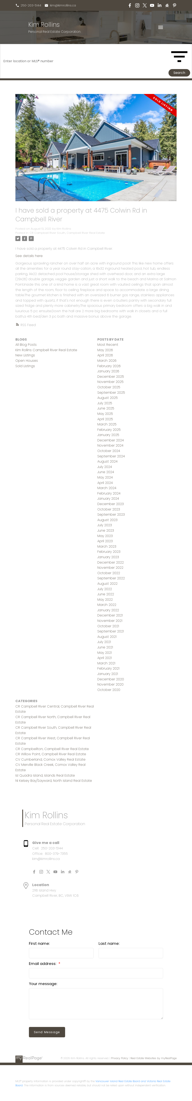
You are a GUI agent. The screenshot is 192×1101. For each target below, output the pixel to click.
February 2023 (108, 551)
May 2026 (105, 350)
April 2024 (105, 482)
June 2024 (105, 472)
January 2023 (108, 557)
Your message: (43, 983)
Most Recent (107, 344)
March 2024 (106, 488)
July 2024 (104, 466)
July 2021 (104, 641)
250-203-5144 (31, 5)
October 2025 (108, 387)
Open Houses (26, 360)
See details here (29, 255)
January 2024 (108, 498)
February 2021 (108, 668)
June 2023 (105, 530)
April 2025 (105, 419)
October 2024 (108, 450)
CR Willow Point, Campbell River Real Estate (50, 754)
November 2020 (110, 684)
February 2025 (109, 429)
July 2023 (104, 525)
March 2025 (106, 424)
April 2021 (104, 657)
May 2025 (105, 413)
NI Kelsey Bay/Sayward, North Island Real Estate (53, 780)
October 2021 (108, 626)
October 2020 (108, 689)
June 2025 (105, 408)
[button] (28, 5)
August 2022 (107, 583)
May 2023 (105, 535)
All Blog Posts (26, 344)
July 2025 (104, 403)
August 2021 (106, 636)
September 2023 (111, 514)
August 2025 (107, 397)
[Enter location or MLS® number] (85, 61)
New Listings (25, 355)
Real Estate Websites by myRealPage (153, 1058)
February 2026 (109, 366)
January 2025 (108, 434)
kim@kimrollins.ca (63, 5)
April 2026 (105, 355)
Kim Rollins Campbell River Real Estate (46, 350)
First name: (39, 943)
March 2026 (106, 360)
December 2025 (110, 376)
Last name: (109, 943)
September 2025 (111, 392)
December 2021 (110, 615)
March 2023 (106, 546)
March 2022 (106, 604)
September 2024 (111, 456)
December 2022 (110, 562)
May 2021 (104, 652)
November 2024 (110, 445)
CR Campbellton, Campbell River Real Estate (52, 749)
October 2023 (108, 509)
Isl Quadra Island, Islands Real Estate (45, 775)
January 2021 (107, 673)
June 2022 (105, 594)
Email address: (43, 963)
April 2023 (105, 541)
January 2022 (108, 610)
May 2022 (105, 599)
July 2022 (104, 589)
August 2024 (107, 461)
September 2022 (111, 578)
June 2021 (105, 647)
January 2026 (108, 371)
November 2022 (110, 567)
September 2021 (110, 631)
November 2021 (109, 620)
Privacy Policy (119, 1058)
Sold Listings (25, 366)
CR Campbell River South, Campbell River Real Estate (67, 233)
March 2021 (106, 663)
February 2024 (108, 493)
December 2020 (110, 679)
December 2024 (110, 440)
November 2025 (110, 381)
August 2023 (107, 520)
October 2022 (108, 573)
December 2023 (110, 504)
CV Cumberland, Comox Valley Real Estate (50, 759)
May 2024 (105, 477)
